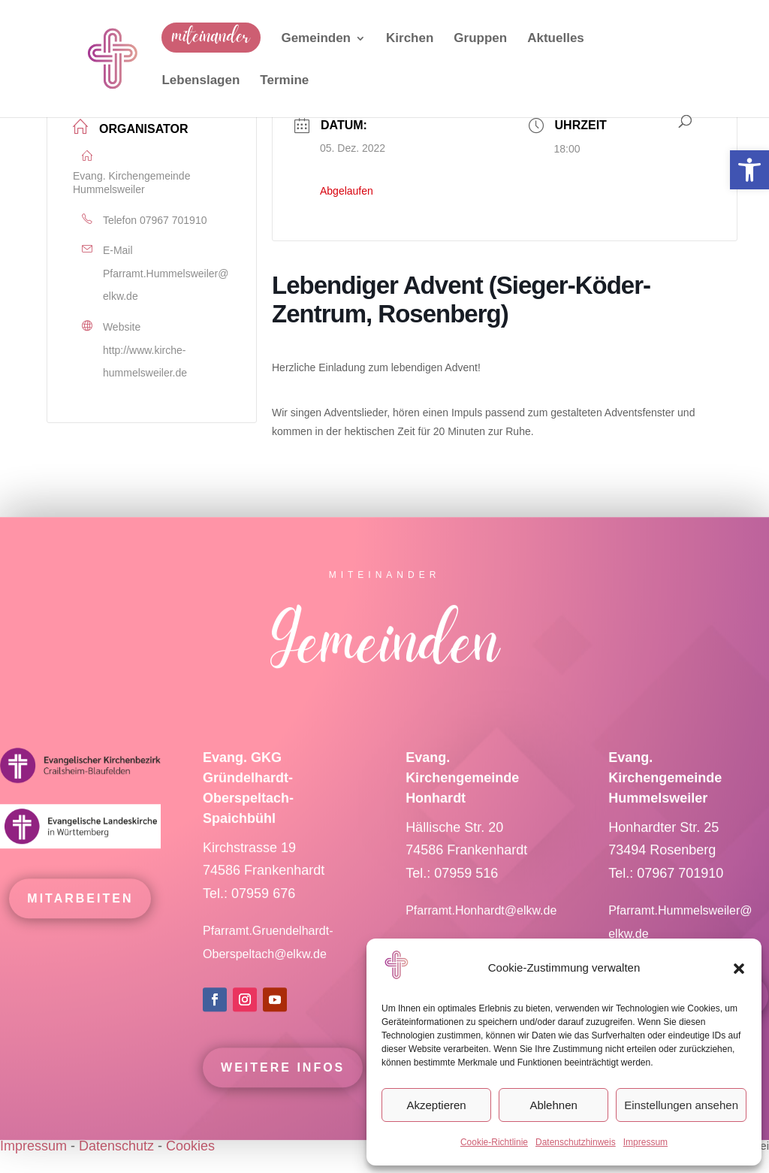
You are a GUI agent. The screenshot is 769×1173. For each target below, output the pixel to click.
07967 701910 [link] (173, 220)
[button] (738, 968)
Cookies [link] (190, 1145)
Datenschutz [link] (116, 1145)
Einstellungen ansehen (681, 1105)
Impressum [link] (645, 1142)
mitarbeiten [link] (80, 902)
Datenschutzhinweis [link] (575, 1142)
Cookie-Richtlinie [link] (494, 1142)
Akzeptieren (436, 1105)
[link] (749, 169)
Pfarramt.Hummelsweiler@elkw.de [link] (165, 285)
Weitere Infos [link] (283, 1072)
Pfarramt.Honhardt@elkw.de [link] (483, 914)
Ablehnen (553, 1105)
